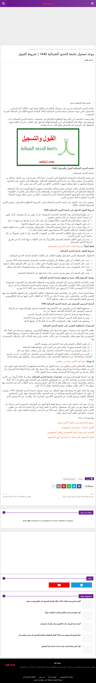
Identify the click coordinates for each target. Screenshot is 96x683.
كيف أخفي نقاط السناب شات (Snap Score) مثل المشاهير (61, 646)
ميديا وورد (37, 680)
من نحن (42, 677)
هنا (45, 310)
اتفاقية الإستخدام (29, 677)
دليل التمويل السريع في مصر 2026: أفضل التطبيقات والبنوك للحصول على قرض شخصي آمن (49, 635)
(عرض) (72, 103)
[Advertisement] (48, 25)
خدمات (81, 479)
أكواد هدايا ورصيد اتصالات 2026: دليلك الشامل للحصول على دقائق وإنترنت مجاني (53, 601)
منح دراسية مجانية (75, 49)
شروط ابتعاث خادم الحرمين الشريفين (65, 246)
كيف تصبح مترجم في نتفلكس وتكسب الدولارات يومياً (63, 612)
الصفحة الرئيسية (88, 49)
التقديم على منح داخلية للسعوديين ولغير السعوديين (70, 432)
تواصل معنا (52, 677)
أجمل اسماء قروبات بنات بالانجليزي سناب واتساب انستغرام (60, 624)
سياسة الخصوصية (66, 677)
